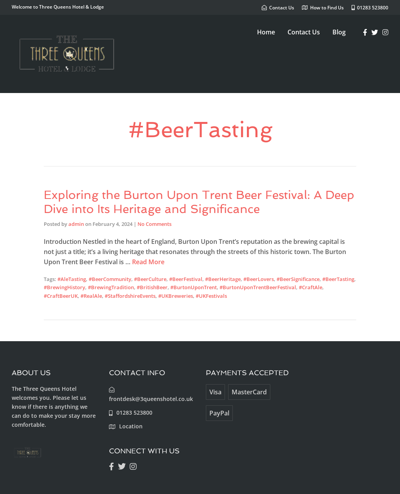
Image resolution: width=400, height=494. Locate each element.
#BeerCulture (150, 279)
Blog (339, 32)
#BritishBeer (152, 287)
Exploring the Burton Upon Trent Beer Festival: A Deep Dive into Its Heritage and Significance (199, 202)
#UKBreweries (175, 295)
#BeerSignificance (298, 279)
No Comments (154, 223)
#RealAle (91, 295)
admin (76, 223)
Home (266, 32)
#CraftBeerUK (61, 295)
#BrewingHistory (64, 287)
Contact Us (304, 32)
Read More (148, 262)
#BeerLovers (258, 279)
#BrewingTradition (111, 287)
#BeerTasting (338, 279)
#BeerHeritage (223, 279)
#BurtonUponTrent (193, 287)
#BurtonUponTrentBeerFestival (258, 287)
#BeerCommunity (110, 279)
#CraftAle (310, 287)
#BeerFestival (185, 279)
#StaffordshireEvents (130, 295)
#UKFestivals (211, 295)
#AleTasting (71, 279)
